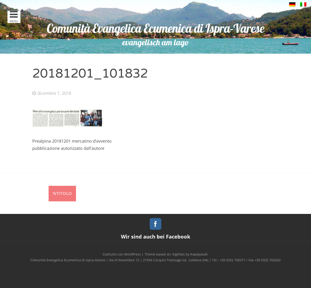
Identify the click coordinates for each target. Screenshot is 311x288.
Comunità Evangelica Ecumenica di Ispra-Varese (155, 28)
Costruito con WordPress (122, 254)
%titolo (62, 193)
